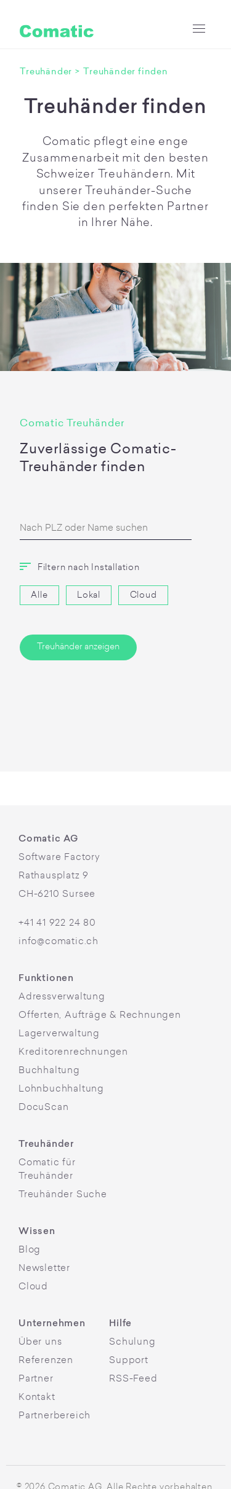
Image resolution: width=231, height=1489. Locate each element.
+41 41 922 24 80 (57, 923)
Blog (29, 1250)
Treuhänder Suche (62, 1195)
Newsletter (44, 1268)
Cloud (143, 595)
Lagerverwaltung (59, 1034)
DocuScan (43, 1107)
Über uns (40, 1342)
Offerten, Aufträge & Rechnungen (99, 1015)
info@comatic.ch (58, 942)
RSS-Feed (133, 1379)
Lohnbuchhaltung (61, 1089)
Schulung (132, 1342)
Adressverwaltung (61, 997)
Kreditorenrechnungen (73, 1052)
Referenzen (45, 1361)
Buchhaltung (49, 1071)
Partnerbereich (54, 1416)
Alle (39, 595)
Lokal (88, 595)
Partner (36, 1379)
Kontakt (36, 1397)
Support (128, 1361)
